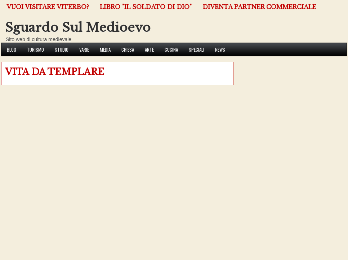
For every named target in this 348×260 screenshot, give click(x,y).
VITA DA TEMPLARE (54, 72)
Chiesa (127, 49)
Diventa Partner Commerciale (259, 6)
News (220, 49)
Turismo (35, 49)
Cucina (171, 49)
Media (105, 49)
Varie (84, 49)
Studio (61, 49)
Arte (149, 49)
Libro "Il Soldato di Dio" (146, 6)
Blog (11, 49)
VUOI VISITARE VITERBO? (47, 6)
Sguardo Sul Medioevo (78, 27)
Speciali (196, 49)
